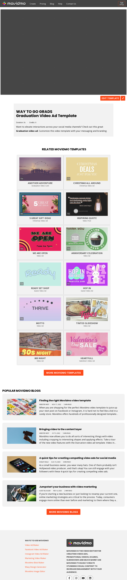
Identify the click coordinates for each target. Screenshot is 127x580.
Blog (52, 3)
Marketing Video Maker (35, 558)
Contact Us (71, 3)
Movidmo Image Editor (35, 571)
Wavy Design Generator (35, 567)
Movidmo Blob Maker (34, 562)
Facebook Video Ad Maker (36, 549)
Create (33, 3)
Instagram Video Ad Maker (37, 554)
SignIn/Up (122, 3)
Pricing (43, 3)
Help (60, 3)
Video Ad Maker (32, 545)
